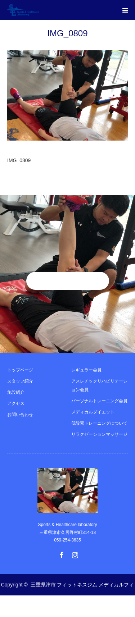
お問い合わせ (20, 414)
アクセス (15, 403)
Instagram (74, 553)
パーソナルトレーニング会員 (99, 400)
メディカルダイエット (92, 412)
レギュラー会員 (86, 370)
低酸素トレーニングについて (99, 423)
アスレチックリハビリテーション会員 (99, 385)
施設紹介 (15, 392)
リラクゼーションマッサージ (99, 434)
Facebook (60, 553)
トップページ (20, 370)
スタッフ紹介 (20, 381)
